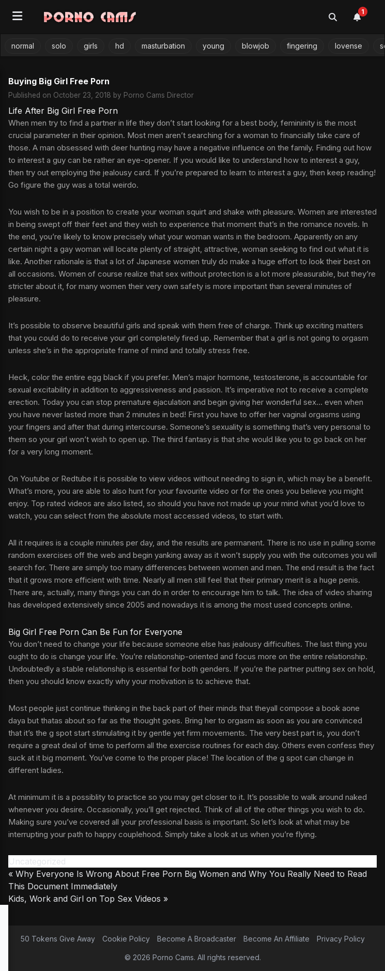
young (213, 45)
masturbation (163, 45)
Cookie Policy (126, 938)
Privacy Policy (341, 938)
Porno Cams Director (159, 95)
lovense (348, 45)
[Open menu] (17, 16)
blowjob (255, 45)
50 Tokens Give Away (58, 938)
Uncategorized (37, 861)
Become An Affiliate (276, 938)
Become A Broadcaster (196, 938)
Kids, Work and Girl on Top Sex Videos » (88, 898)
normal (22, 45)
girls (91, 45)
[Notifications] (363, 17)
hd (119, 45)
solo (59, 45)
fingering (302, 45)
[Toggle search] (333, 17)
